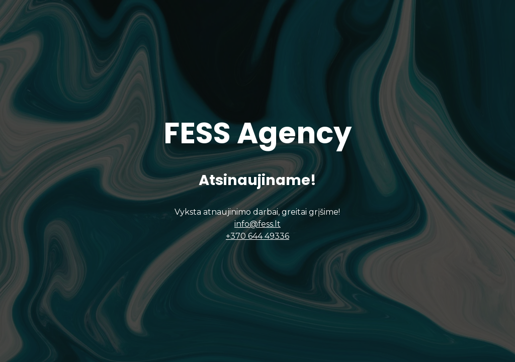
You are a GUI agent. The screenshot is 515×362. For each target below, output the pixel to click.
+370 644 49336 (257, 236)
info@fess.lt (257, 224)
